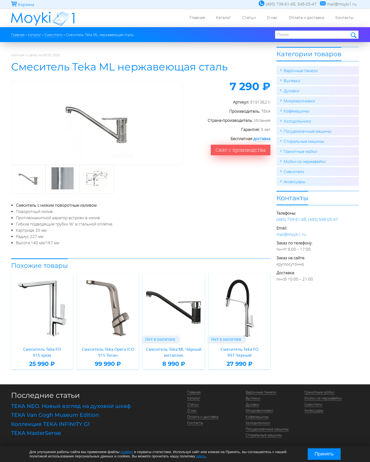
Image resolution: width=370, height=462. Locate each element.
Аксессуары (294, 181)
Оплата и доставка (305, 18)
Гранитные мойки (300, 151)
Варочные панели (301, 70)
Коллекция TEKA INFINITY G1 (50, 424)
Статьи (246, 18)
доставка (261, 138)
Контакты (344, 18)
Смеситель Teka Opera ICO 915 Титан (108, 352)
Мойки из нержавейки (305, 161)
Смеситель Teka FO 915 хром (42, 352)
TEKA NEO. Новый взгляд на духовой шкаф (71, 406)
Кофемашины (296, 111)
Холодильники (297, 121)
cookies (127, 452)
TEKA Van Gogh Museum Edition (55, 415)
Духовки (291, 91)
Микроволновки (299, 101)
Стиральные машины (304, 141)
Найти (353, 35)
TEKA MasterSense (36, 433)
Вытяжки (292, 80)
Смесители (294, 171)
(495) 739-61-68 (291, 219)
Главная (192, 18)
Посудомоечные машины (307, 131)
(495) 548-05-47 (323, 219)
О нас (270, 18)
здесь (201, 456)
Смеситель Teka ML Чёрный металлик (173, 352)
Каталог (219, 18)
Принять (324, 453)
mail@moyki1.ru (291, 234)
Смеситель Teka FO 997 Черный (239, 352)
